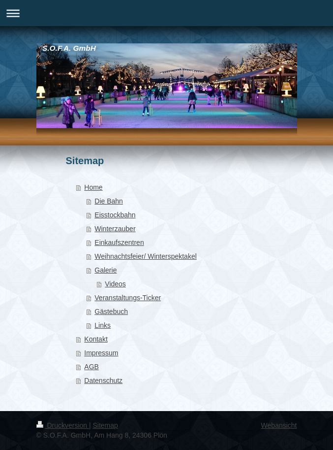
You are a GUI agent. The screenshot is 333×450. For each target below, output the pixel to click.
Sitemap (105, 425)
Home (93, 187)
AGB (91, 367)
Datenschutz (103, 380)
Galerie (105, 270)
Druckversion (62, 425)
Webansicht (279, 425)
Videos (115, 284)
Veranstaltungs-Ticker (127, 298)
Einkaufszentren (119, 242)
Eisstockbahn (114, 215)
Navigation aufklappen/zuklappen (166, 13)
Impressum (101, 353)
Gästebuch (111, 311)
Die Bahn (108, 201)
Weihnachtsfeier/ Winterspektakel (145, 256)
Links (102, 325)
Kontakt (95, 339)
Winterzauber (114, 229)
